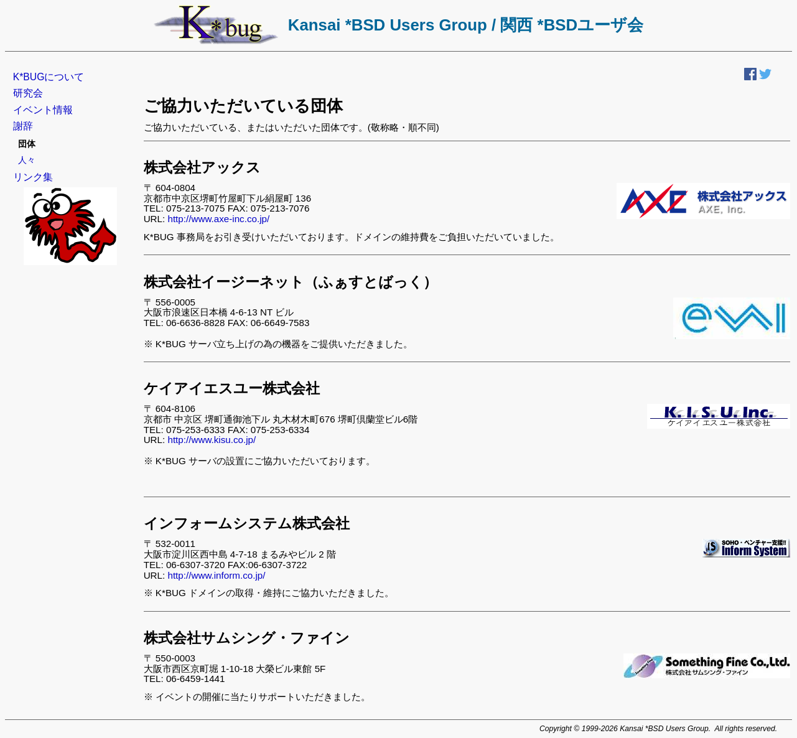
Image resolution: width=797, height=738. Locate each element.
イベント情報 (43, 110)
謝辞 (23, 126)
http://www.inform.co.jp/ (216, 575)
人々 (26, 160)
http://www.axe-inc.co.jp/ (218, 218)
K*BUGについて (49, 77)
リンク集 (33, 177)
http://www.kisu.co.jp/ (211, 439)
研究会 (28, 93)
